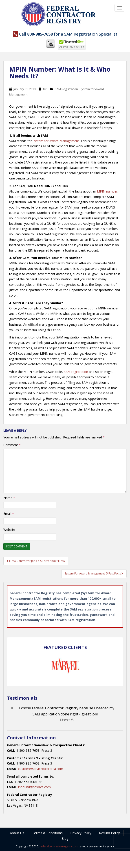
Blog (65, 838)
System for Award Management (56, 141)
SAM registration (76, 372)
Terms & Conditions (47, 833)
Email (8, 513)
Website (9, 529)
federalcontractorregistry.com (59, 846)
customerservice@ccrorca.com (40, 769)
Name (9, 498)
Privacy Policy (80, 833)
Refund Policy (109, 833)
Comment (12, 445)
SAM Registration (66, 89)
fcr (44, 89)
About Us (17, 833)
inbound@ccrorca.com (34, 787)
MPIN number (107, 191)
